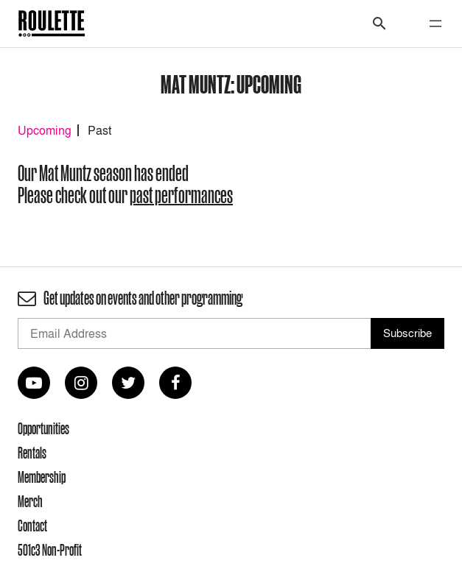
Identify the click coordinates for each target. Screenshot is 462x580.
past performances (181, 195)
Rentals (32, 452)
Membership (42, 477)
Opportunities (43, 428)
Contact (32, 525)
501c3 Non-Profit (50, 549)
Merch (30, 501)
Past (99, 130)
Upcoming (44, 130)
